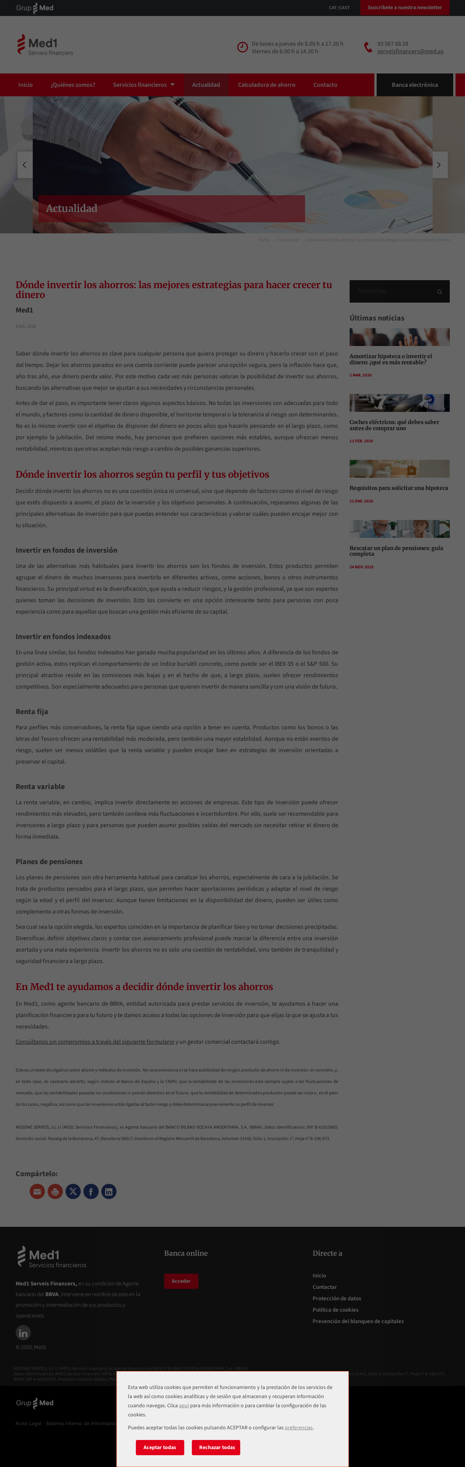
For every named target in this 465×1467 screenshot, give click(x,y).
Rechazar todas (217, 1447)
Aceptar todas (160, 1447)
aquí (184, 1406)
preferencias (299, 1428)
